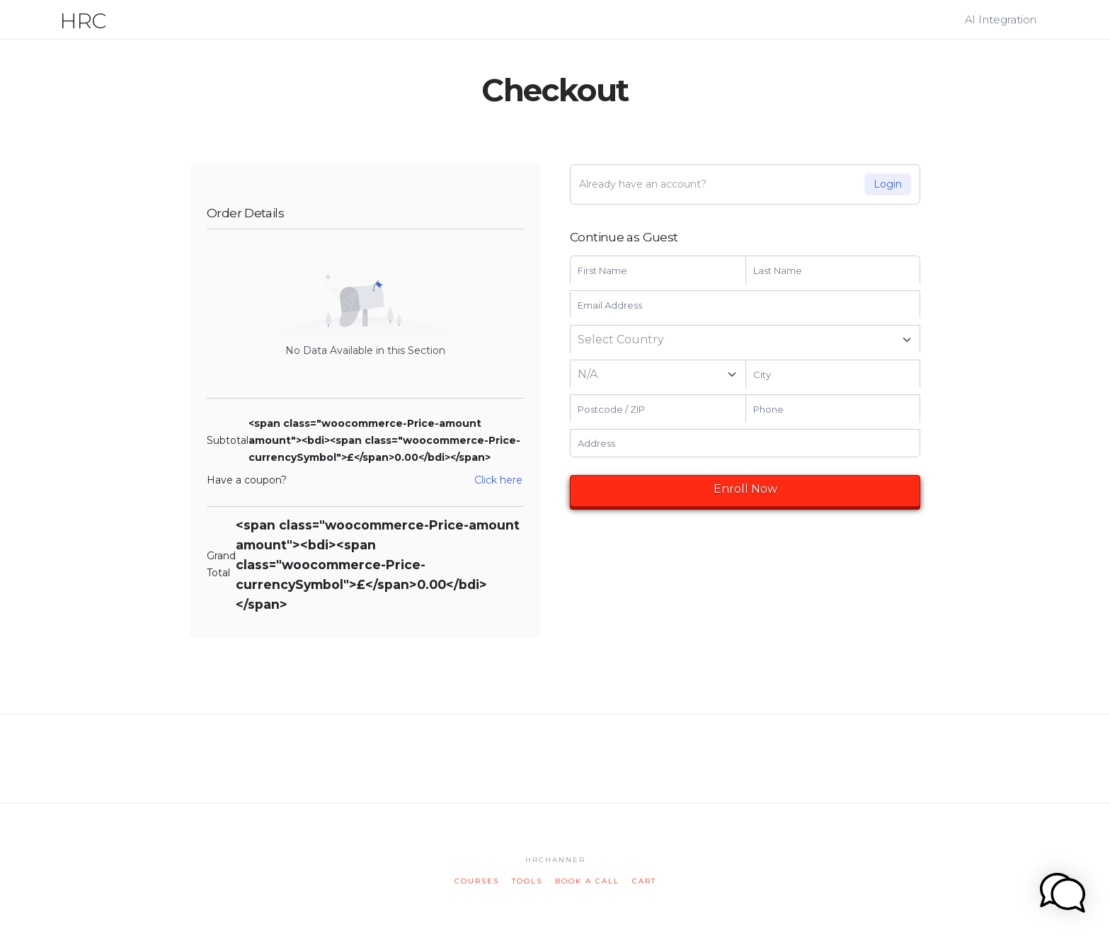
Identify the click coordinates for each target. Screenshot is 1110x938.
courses (476, 881)
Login (888, 184)
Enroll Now (745, 489)
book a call (587, 881)
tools (527, 881)
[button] (1096, 13)
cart (644, 881)
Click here (498, 480)
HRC (82, 21)
